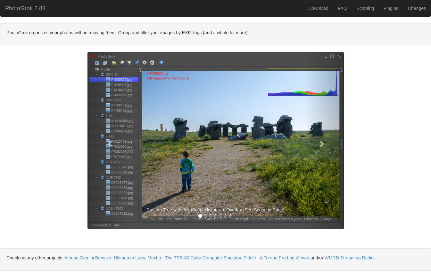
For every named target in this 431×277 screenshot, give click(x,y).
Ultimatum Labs (129, 257)
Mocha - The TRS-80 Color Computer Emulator (194, 257)
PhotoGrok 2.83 (25, 8)
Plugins (391, 8)
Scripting (365, 8)
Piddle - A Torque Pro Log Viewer (276, 257)
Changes (417, 8)
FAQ (342, 8)
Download (318, 8)
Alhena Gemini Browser (87, 257)
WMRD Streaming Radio (349, 257)
